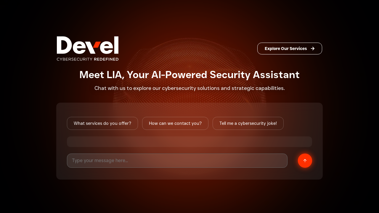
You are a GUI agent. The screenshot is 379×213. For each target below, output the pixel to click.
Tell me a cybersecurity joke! (248, 123)
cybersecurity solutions (191, 88)
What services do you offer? (102, 123)
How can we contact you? (175, 123)
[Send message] (305, 161)
